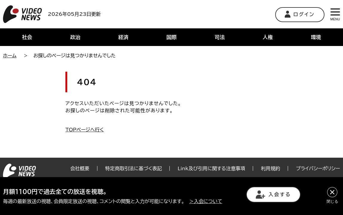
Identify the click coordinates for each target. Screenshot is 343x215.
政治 (75, 37)
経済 (123, 37)
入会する (273, 194)
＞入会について (205, 201)
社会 (27, 37)
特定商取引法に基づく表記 (133, 168)
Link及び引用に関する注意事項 (211, 168)
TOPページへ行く (84, 129)
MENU (335, 14)
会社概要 (79, 168)
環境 (316, 37)
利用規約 (270, 168)
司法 (220, 37)
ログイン (300, 14)
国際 (171, 37)
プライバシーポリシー (318, 168)
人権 (268, 37)
